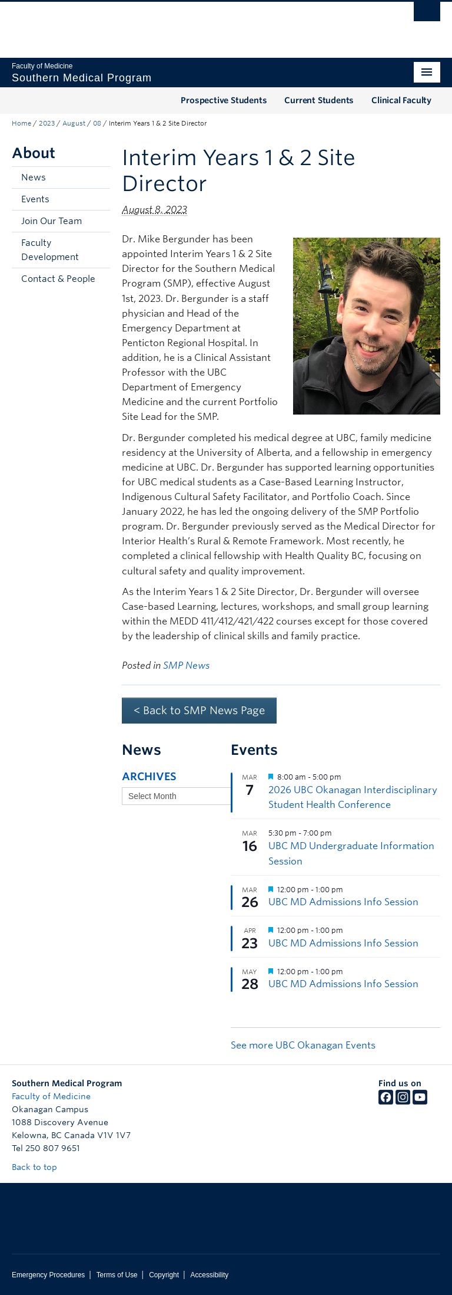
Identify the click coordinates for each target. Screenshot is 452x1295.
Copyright (164, 1275)
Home (21, 123)
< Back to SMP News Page (199, 710)
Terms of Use (117, 1275)
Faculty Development (50, 250)
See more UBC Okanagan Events (303, 1045)
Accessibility (209, 1275)
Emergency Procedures (48, 1275)
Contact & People (58, 279)
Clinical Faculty (401, 100)
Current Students (319, 100)
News (33, 177)
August (73, 123)
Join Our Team (51, 221)
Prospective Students (224, 100)
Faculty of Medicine (51, 1096)
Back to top (40, 1167)
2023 (47, 123)
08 (97, 123)
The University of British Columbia (194, 24)
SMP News (186, 665)
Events (35, 199)
